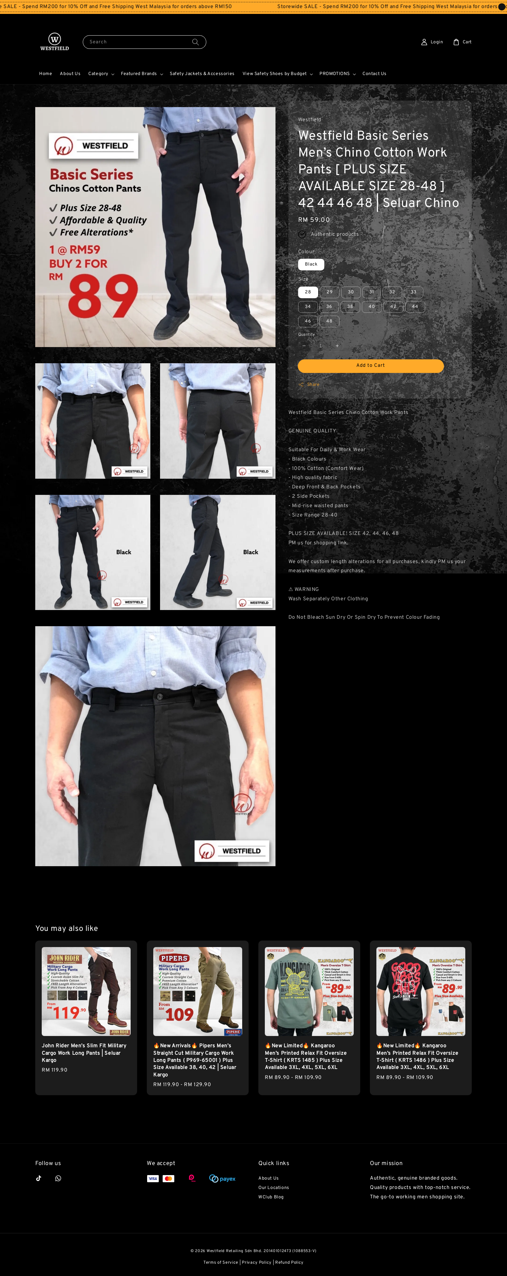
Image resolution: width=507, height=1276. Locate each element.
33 (413, 292)
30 (351, 292)
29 (330, 292)
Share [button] (309, 384)
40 (372, 307)
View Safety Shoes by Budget (275, 74)
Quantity (306, 334)
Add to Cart (370, 366)
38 (350, 307)
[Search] (195, 42)
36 (329, 307)
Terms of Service (220, 1262)
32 (392, 292)
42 (393, 307)
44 (415, 307)
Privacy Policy (257, 1262)
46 (308, 321)
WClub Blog (271, 1197)
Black (311, 264)
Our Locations (273, 1188)
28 (308, 292)
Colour (306, 252)
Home (45, 74)
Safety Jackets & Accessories (202, 74)
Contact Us (374, 74)
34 (308, 307)
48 (329, 321)
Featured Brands (139, 74)
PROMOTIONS (334, 74)
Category (98, 74)
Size (303, 279)
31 (371, 292)
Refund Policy (289, 1262)
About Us (70, 74)
